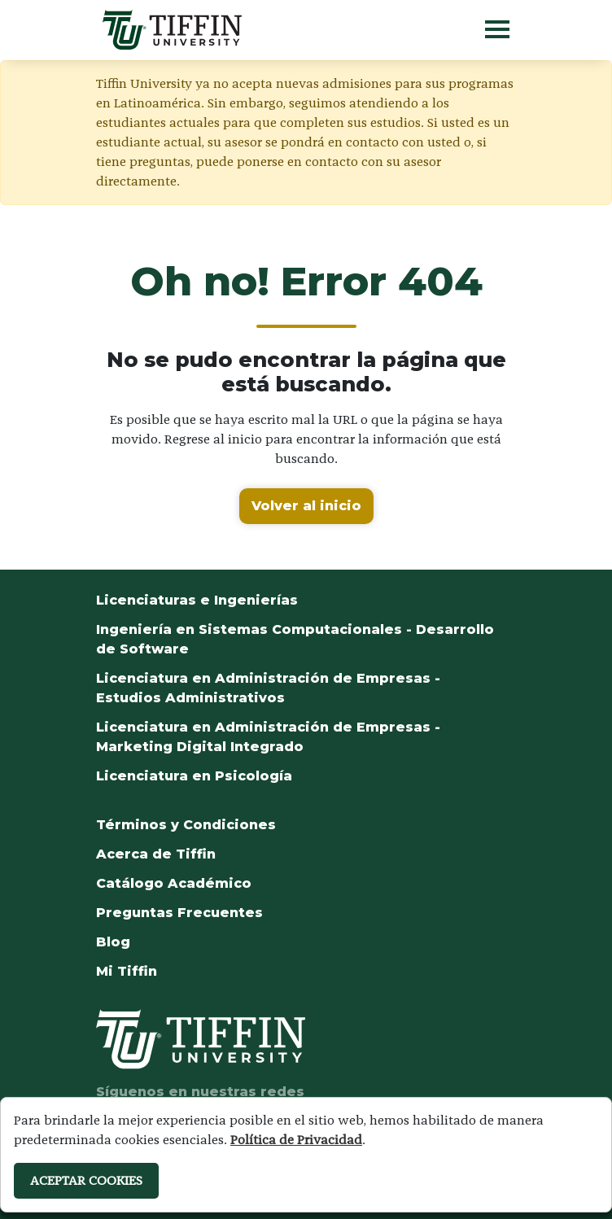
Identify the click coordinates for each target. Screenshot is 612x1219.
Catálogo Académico (173, 883)
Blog (113, 942)
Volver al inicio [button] (306, 505)
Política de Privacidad (296, 1139)
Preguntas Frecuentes (179, 912)
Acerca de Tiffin (156, 854)
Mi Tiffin (126, 971)
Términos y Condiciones (186, 824)
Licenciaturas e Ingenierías (197, 600)
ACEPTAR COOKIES (86, 1180)
